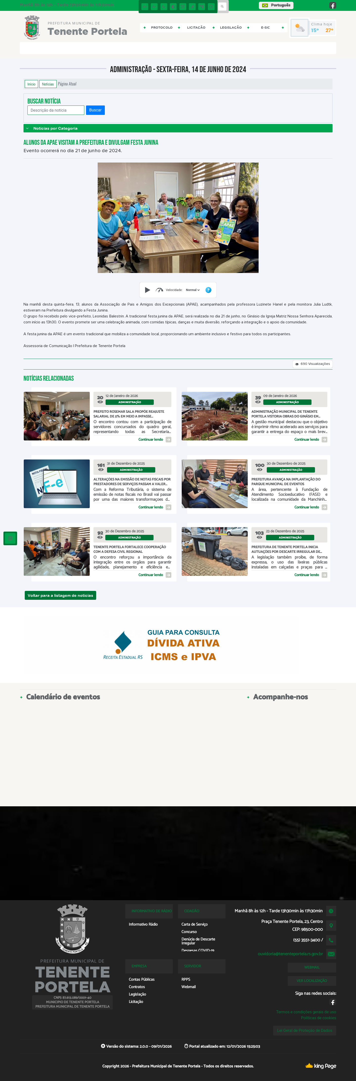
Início (31, 84)
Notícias (48, 84)
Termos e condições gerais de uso (306, 1012)
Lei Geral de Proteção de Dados (304, 1030)
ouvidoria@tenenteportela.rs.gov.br (290, 954)
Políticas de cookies (318, 1018)
